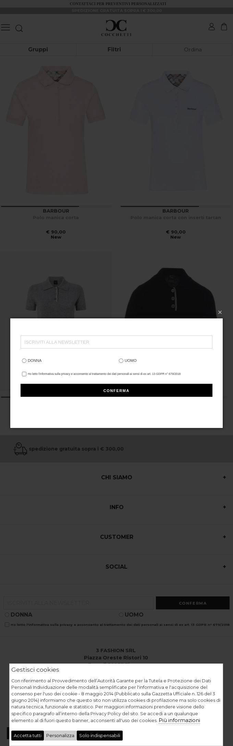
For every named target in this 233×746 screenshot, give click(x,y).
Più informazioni (179, 720)
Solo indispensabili (99, 735)
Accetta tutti (27, 735)
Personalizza (60, 735)
